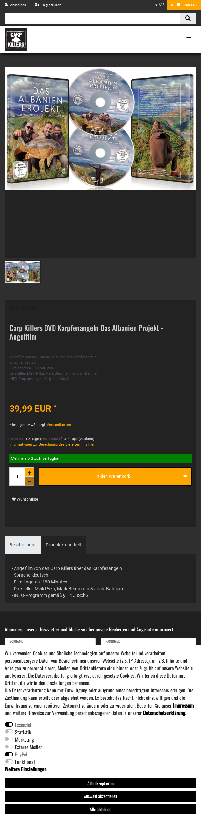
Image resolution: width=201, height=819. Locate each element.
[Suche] (188, 18)
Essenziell (24, 724)
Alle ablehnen (100, 809)
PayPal (21, 754)
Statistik (23, 732)
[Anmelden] (15, 5)
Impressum (183, 705)
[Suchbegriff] (92, 18)
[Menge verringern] (29, 481)
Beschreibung (23, 544)
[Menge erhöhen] (29, 472)
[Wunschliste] (159, 5)
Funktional (25, 761)
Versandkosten (58, 425)
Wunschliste (25, 499)
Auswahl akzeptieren (100, 796)
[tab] (23, 545)
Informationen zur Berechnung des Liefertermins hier (52, 444)
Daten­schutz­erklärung (164, 712)
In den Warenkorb (141, 476)
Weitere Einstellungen (25, 769)
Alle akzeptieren (100, 783)
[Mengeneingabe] (17, 476)
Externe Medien (29, 746)
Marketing (24, 739)
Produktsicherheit (63, 544)
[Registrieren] (48, 5)
